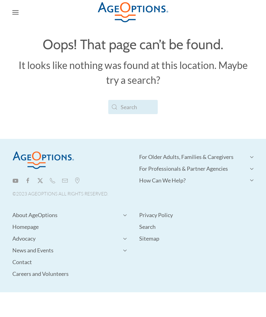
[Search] (133, 107)
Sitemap (149, 238)
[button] (15, 12)
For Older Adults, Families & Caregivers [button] (196, 156)
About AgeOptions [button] (69, 215)
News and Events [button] (69, 250)
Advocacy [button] (69, 238)
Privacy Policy (156, 215)
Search (147, 226)
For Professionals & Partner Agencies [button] (196, 168)
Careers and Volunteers (40, 273)
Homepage (25, 226)
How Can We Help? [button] (196, 180)
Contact (22, 262)
